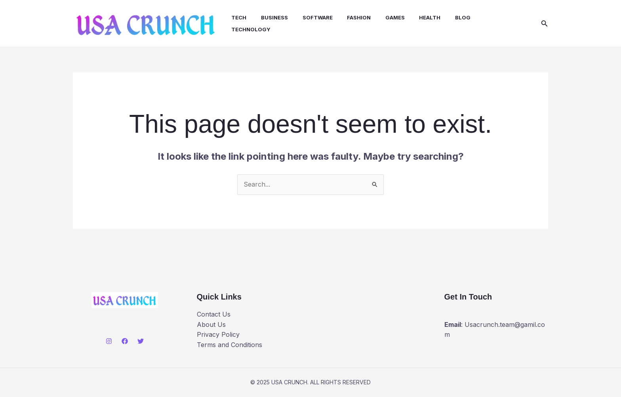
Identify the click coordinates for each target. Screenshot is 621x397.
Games (388, 18)
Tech (239, 18)
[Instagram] (109, 342)
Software (314, 18)
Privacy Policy (218, 336)
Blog (452, 18)
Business (272, 18)
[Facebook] (125, 342)
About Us (211, 326)
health (421, 18)
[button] (544, 24)
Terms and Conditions (229, 346)
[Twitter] (140, 342)
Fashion (354, 18)
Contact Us (213, 315)
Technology (251, 30)
